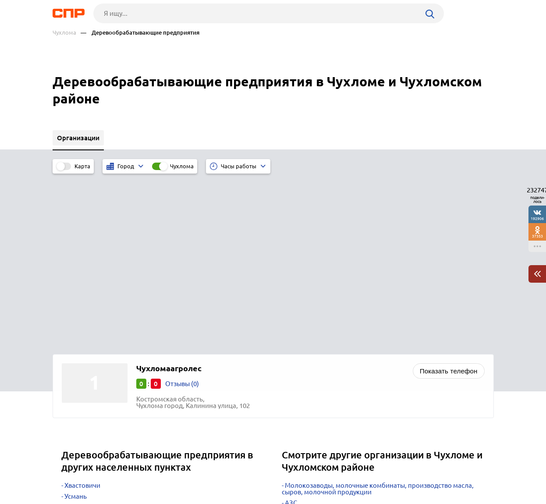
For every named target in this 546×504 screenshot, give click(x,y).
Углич (73, 356)
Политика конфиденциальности (170, 496)
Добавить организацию (454, 471)
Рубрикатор (69, 471)
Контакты (249, 471)
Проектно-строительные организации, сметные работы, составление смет (370, 344)
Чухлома (64, 32)
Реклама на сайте (185, 471)
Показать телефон (449, 198)
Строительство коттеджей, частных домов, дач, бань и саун (376, 369)
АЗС (291, 330)
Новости (123, 471)
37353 (537, 236)
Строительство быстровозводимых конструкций (360, 358)
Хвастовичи (82, 312)
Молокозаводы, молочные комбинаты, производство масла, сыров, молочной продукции (378, 315)
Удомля (76, 334)
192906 (537, 218)
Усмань (75, 323)
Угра (71, 345)
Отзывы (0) (182, 210)
